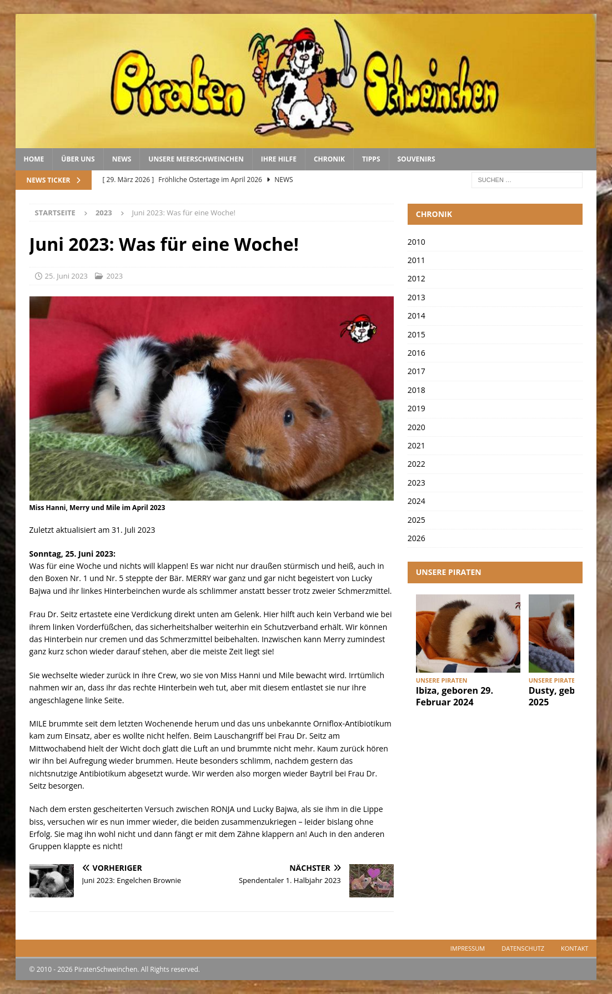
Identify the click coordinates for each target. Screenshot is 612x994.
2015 (416, 334)
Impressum (467, 948)
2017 (416, 371)
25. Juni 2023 (66, 276)
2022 (416, 463)
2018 (416, 390)
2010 (416, 241)
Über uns (77, 159)
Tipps (371, 159)
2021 (416, 445)
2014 (416, 315)
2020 (416, 427)
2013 (416, 297)
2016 (416, 352)
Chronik (329, 159)
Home (34, 159)
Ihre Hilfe (279, 159)
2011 (416, 260)
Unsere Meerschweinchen (195, 159)
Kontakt (574, 948)
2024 (416, 501)
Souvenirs (416, 159)
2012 (416, 278)
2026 (416, 538)
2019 (416, 408)
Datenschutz (522, 948)
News (122, 159)
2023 (114, 276)
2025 (416, 519)
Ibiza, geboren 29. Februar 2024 (454, 696)
